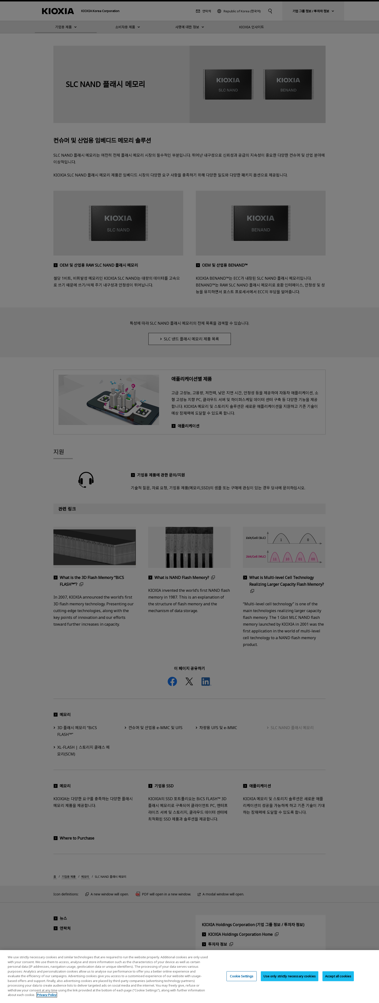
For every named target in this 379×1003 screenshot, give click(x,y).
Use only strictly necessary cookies (289, 980)
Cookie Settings (241, 980)
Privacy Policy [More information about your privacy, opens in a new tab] (47, 999)
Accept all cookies (338, 980)
